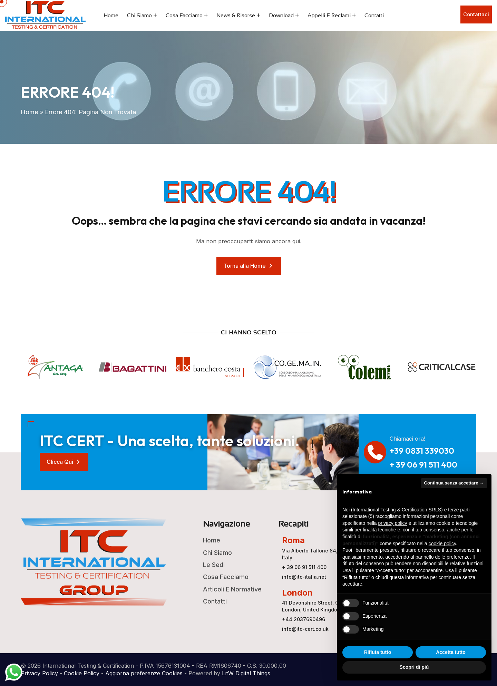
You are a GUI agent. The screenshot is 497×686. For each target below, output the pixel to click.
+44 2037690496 (303, 619)
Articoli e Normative (232, 589)
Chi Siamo (139, 15)
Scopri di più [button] (414, 667)
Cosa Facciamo (184, 15)
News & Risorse (235, 15)
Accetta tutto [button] (451, 652)
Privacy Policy (39, 673)
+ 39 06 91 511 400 (423, 464)
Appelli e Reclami (329, 15)
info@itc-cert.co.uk (305, 629)
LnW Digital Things (246, 673)
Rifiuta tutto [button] (377, 652)
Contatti (374, 15)
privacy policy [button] (392, 523)
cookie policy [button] (442, 543)
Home (111, 15)
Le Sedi (214, 564)
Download (281, 15)
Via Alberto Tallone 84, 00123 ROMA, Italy (326, 554)
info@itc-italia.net (304, 577)
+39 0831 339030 (422, 450)
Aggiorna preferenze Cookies (144, 673)
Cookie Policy (81, 673)
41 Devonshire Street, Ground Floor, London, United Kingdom (325, 606)
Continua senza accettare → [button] (454, 483)
